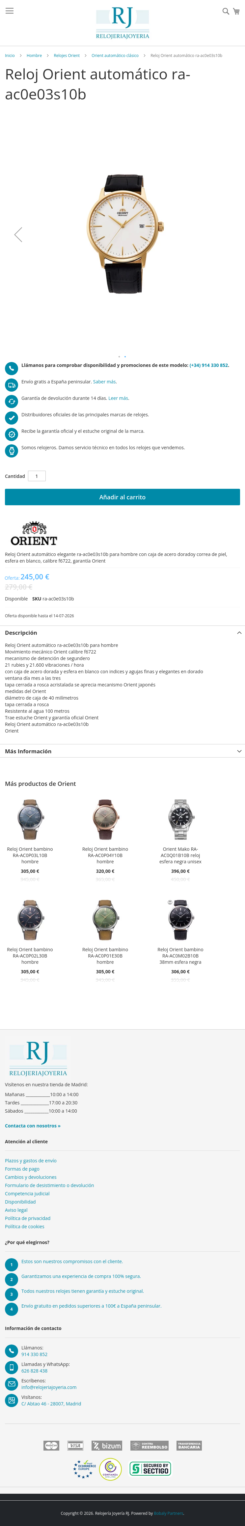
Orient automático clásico (115, 55)
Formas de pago (22, 1169)
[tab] (122, 632)
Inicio (10, 55)
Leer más (118, 398)
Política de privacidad (27, 1218)
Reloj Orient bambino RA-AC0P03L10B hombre (30, 855)
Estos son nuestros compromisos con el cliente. (72, 1261)
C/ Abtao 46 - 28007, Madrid (51, 1404)
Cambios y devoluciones (31, 1177)
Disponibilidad (20, 1202)
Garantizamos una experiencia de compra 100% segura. (81, 1276)
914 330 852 (34, 1354)
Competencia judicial (27, 1193)
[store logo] (122, 23)
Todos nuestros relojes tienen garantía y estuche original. (82, 1291)
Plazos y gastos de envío (31, 1160)
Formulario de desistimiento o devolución (49, 1185)
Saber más (104, 381)
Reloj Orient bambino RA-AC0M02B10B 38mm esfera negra (180, 955)
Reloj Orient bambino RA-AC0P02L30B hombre (30, 955)
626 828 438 (34, 1371)
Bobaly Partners (168, 1513)
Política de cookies (24, 1226)
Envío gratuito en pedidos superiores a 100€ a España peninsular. (91, 1306)
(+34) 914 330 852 (209, 365)
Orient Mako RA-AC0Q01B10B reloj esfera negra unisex (180, 855)
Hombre (34, 55)
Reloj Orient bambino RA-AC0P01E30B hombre (105, 955)
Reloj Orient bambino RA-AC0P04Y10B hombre (105, 855)
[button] (18, 234)
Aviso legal (16, 1210)
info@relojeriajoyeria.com (48, 1387)
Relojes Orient (67, 55)
